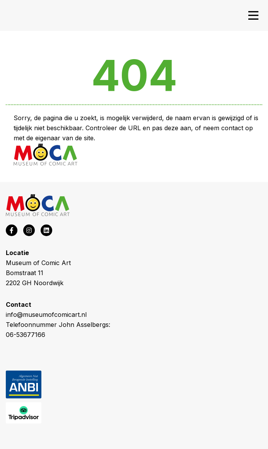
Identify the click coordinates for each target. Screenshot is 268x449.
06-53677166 (25, 334)
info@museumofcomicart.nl (46, 314)
